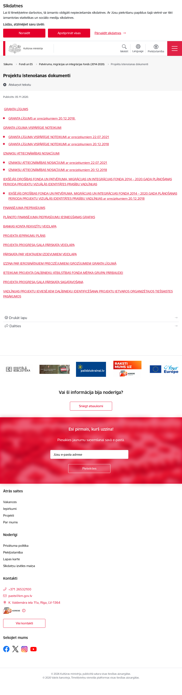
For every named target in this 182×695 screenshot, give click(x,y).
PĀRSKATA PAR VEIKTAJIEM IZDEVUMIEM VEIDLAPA (40, 254)
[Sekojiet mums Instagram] (24, 649)
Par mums (10, 522)
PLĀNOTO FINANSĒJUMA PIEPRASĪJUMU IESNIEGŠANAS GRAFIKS (49, 217)
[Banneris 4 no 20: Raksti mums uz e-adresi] (127, 369)
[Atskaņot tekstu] (20, 84)
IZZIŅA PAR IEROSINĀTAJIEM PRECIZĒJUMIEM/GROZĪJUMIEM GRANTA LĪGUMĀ (59, 263)
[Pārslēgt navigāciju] (174, 48)
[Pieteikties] (89, 468)
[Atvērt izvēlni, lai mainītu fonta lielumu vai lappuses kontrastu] (156, 49)
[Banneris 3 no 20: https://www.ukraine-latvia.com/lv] (91, 369)
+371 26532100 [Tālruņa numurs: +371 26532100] (19, 589)
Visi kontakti (24, 623)
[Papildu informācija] (23, 610)
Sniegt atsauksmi (91, 406)
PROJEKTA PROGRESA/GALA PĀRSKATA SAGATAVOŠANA (43, 282)
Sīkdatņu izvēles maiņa (19, 566)
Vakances (10, 502)
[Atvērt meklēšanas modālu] (124, 49)
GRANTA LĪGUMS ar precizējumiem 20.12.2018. (42, 118)
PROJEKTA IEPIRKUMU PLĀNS (24, 236)
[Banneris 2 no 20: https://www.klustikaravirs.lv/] (54, 369)
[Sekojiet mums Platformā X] (15, 649)
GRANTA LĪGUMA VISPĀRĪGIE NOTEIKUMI (32, 128)
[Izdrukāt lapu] (91, 318)
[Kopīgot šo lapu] (91, 326)
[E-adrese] (11, 610)
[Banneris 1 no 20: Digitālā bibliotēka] (18, 369)
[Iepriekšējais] (9, 369)
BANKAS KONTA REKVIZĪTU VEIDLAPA (29, 226)
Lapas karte (11, 559)
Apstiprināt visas (69, 33)
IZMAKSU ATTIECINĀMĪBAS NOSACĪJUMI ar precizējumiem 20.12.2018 (57, 170)
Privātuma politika (16, 546)
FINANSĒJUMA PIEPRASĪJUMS (24, 208)
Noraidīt (24, 33)
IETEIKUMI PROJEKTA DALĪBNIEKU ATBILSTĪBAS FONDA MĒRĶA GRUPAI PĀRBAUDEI (63, 273)
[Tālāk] (173, 369)
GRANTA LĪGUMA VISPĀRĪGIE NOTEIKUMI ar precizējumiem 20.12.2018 (58, 144)
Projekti (8, 515)
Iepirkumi (9, 509)
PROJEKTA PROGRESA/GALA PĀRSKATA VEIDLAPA (39, 245)
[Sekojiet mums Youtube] (33, 648)
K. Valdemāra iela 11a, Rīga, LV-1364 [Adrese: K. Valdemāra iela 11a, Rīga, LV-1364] (34, 603)
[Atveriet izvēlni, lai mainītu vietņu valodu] (138, 49)
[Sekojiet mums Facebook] (6, 649)
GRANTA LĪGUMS (16, 109)
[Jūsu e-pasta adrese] (89, 454)
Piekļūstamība (13, 552)
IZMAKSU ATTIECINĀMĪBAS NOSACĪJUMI (31, 153)
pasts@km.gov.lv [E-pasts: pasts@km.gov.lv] (20, 596)
